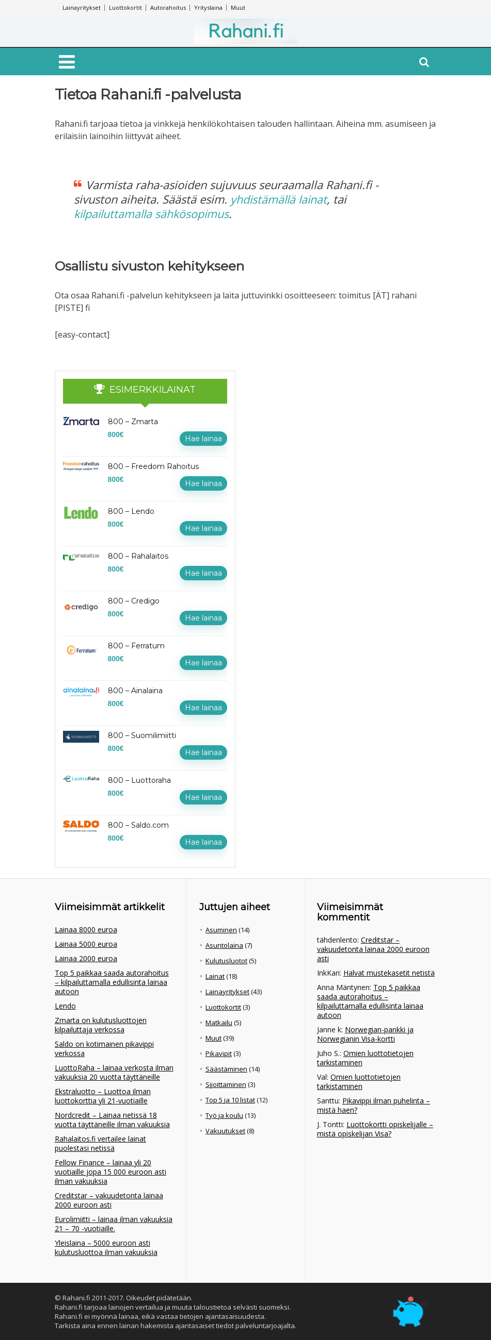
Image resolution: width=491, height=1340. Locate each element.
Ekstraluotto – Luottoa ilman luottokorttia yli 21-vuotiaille (103, 1095)
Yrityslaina (208, 7)
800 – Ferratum (136, 645)
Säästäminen (226, 1068)
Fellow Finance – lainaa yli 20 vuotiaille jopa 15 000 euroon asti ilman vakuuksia (110, 1171)
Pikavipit (218, 1053)
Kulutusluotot (226, 960)
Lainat (215, 975)
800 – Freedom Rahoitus (153, 466)
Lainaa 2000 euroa (86, 958)
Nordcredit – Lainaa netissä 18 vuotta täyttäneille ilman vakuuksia (112, 1119)
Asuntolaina (224, 944)
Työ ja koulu (224, 1114)
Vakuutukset (225, 1130)
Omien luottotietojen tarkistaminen (365, 1057)
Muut (238, 7)
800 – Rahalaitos (138, 555)
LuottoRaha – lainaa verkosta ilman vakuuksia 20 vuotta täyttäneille (114, 1071)
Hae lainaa (203, 438)
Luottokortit (125, 7)
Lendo (65, 1005)
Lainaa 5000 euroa (86, 943)
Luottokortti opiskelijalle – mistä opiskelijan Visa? (375, 1128)
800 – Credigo (134, 600)
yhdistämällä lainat (279, 199)
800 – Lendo (131, 510)
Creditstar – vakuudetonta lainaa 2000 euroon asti (109, 1199)
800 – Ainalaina (135, 690)
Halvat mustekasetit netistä (389, 972)
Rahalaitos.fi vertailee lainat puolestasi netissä (100, 1142)
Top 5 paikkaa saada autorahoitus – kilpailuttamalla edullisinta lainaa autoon (112, 981)
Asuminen (221, 929)
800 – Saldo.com (138, 824)
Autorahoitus (168, 7)
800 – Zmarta (133, 421)
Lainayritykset (81, 7)
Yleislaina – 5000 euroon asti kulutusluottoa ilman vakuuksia (106, 1247)
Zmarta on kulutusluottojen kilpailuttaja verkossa (101, 1024)
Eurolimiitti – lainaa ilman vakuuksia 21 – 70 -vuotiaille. (113, 1223)
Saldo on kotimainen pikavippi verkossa (104, 1048)
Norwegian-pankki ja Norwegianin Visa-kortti (365, 1033)
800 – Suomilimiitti (142, 735)
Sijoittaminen (225, 1083)
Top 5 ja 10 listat (230, 1099)
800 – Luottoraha (139, 779)
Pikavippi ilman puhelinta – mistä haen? (373, 1104)
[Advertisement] (328, 434)
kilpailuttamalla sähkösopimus (153, 213)
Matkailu (218, 1022)
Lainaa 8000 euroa (86, 929)
